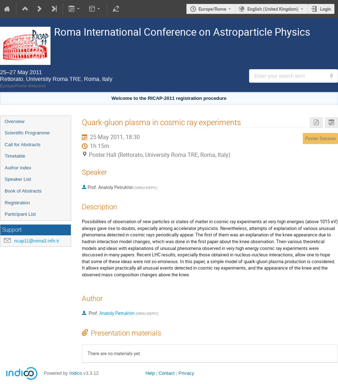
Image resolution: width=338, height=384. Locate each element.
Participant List (20, 214)
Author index (18, 167)
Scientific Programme (27, 132)
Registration (17, 202)
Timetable (15, 156)
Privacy (186, 373)
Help (150, 373)
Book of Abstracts (23, 191)
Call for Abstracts (23, 144)
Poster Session (320, 138)
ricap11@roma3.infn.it (36, 241)
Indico (75, 373)
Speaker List (18, 179)
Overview (15, 121)
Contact (167, 373)
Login (325, 9)
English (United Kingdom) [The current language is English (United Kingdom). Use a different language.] (273, 9)
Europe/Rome (212, 9)
